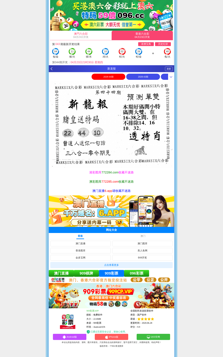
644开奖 (142, 257)
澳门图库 (142, 243)
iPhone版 (111, 337)
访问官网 (153, 337)
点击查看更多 (111, 265)
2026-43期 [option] (143, 77)
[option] (111, 124)
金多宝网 (80, 257)
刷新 (169, 69)
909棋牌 (86, 273)
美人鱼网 (142, 250)
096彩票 (136, 273)
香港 (80, 236)
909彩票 (111, 273)
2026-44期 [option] (108, 77)
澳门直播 (80, 243)
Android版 (69, 337)
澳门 (142, 236)
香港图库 (80, 250)
